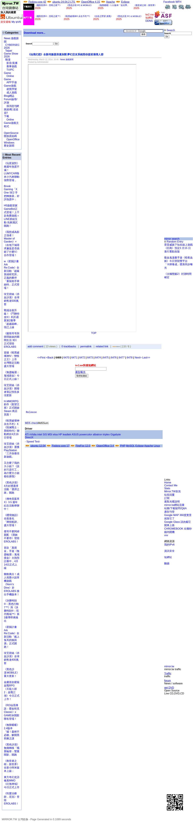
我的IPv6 (169, 544)
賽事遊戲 (10, 66)
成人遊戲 (10, 92)
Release (31, 412)
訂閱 (166, 498)
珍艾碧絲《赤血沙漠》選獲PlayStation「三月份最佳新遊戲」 (11, 450)
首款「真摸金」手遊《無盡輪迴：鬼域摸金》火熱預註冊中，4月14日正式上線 (11, 557)
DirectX (29, 437)
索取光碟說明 (172, 501)
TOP (93, 333)
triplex (106, 434)
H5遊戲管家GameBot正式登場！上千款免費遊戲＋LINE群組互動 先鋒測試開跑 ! (11, 215)
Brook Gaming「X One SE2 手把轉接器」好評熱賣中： (11, 193)
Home (167, 482)
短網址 (168, 557)
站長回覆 (169, 494)
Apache (110, 1)
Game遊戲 (10, 85)
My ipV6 (16, 21)
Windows (9, 142)
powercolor (85, 434)
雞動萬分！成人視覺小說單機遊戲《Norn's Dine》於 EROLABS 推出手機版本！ (11, 584)
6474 (98, 357)
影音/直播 (10, 63)
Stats (167, 488)
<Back (50, 357)
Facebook (169, 1)
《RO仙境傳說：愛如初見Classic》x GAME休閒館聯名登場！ (11, 712)
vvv (166, 535)
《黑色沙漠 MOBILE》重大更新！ (11, 672)
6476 (114, 357)
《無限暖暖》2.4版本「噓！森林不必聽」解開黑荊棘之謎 (11, 732)
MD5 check (31, 423)
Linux (157, 445)
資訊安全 (169, 551)
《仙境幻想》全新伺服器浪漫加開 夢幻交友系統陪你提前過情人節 (65, 54)
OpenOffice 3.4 (105, 445)
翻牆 (166, 563)
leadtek (67, 434)
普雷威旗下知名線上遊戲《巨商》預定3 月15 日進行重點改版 (178, 248)
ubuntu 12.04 (37, 445)
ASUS (75, 434)
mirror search (171, 238)
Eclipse (125, 1)
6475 (106, 357)
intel (39, 434)
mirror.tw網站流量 (174, 505)
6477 (122, 357)
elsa (55, 434)
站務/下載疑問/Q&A (175, 508)
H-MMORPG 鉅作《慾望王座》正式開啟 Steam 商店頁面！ (11, 408)
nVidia (33, 434)
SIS (45, 434)
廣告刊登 (169, 511)
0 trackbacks (69, 346)
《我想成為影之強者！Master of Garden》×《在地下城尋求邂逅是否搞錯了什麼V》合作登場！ (11, 244)
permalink (85, 346)
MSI (50, 434)
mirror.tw (169, 666)
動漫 (8, 59)
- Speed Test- (32, 441)
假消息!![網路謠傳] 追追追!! (11, 109)
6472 (82, 357)
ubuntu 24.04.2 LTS (64, 1)
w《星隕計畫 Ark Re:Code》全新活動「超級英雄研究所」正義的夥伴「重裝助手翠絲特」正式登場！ (11, 274)
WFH (178, 1)
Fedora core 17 (61, 445)
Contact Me (170, 485)
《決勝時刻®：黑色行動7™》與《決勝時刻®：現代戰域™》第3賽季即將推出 (11, 610)
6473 (90, 357)
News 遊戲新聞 (66, 59)
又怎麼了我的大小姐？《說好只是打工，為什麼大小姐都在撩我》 (11, 469)
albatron (97, 434)
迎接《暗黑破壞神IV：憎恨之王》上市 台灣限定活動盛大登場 (11, 359)
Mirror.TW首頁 (172, 491)
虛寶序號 (10, 89)
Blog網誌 (9, 95)
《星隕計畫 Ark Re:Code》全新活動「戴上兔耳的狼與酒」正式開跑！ (11, 637)
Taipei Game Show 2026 (11, 53)
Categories (10, 32)
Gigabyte (115, 434)
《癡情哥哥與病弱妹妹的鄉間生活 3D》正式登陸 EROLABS (11, 340)
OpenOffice (12, 139)
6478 (130, 357)
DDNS (149, 21)
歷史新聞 (9, 145)
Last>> (146, 357)
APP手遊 (10, 82)
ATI (27, 434)
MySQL (130, 445)
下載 (6, 116)
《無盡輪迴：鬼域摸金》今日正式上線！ (11, 375)
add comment (36, 346)
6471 (74, 357)
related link (102, 346)
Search (169, 30)
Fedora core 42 (37, 1)
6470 (66, 357)
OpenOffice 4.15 (90, 1)
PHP (122, 445)
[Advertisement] (174, 92)
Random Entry (173, 241)
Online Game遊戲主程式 (11, 123)
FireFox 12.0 (83, 445)
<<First (41, 357)
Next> (138, 357)
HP (60, 434)
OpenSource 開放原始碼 (11, 132)
